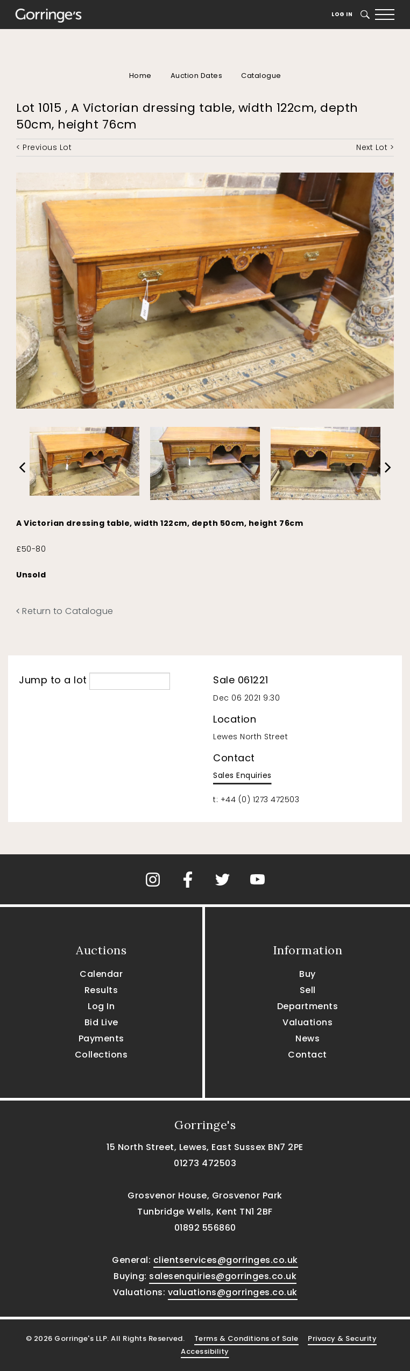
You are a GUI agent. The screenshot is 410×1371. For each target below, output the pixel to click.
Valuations (307, 1022)
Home (140, 75)
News (307, 1038)
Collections (101, 1054)
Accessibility (205, 1351)
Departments (307, 1006)
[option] (84, 459)
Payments (101, 1038)
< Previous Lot (44, 147)
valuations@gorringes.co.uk (233, 1292)
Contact (307, 1054)
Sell (308, 990)
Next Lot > (375, 147)
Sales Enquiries (242, 775)
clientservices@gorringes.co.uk (225, 1260)
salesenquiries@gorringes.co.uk (222, 1276)
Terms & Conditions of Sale (246, 1338)
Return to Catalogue (65, 611)
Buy (307, 974)
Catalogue (261, 75)
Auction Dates (197, 75)
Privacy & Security (342, 1338)
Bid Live (101, 1022)
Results (101, 990)
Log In (341, 14)
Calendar (101, 974)
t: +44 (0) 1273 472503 (256, 799)
